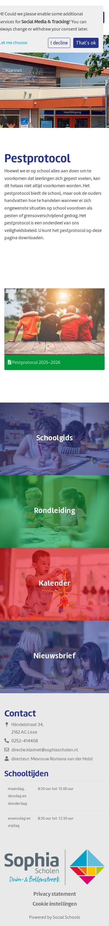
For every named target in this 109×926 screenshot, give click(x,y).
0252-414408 (24, 741)
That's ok (86, 42)
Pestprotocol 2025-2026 (34, 362)
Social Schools (66, 917)
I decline (59, 42)
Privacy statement (54, 894)
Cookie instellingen (55, 904)
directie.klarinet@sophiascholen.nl (44, 750)
